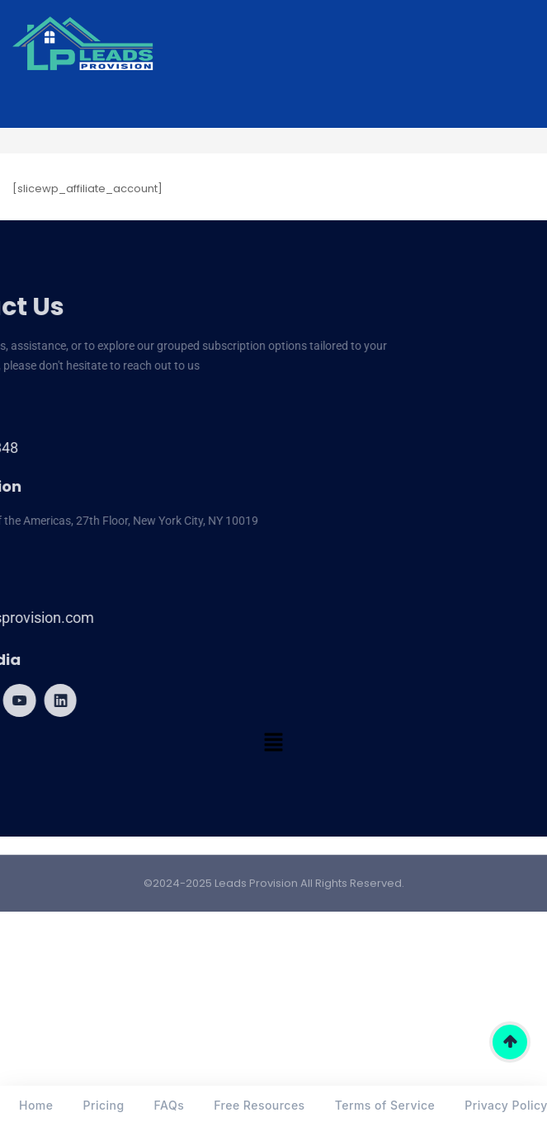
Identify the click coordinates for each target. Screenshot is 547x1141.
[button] (273, 744)
